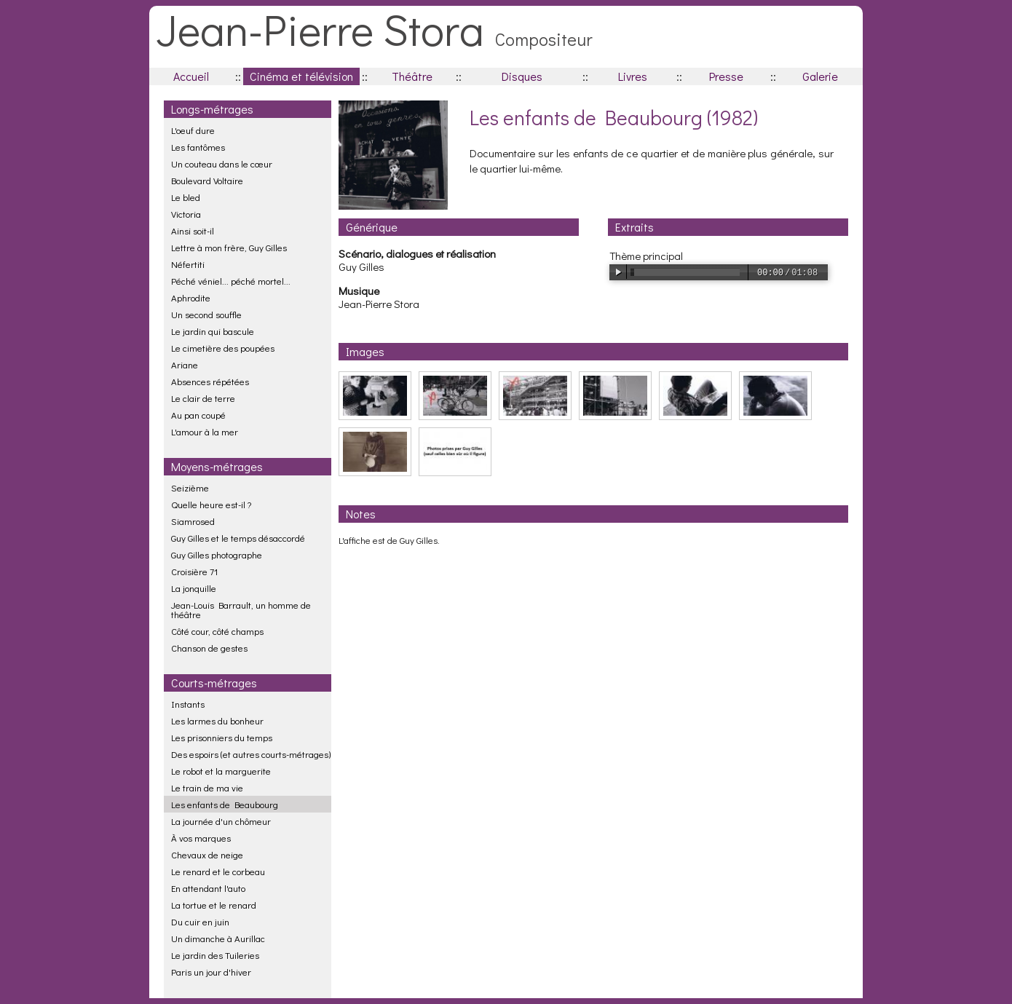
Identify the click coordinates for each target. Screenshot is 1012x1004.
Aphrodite (190, 297)
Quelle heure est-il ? (211, 504)
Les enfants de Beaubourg (224, 804)
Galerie (820, 76)
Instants (188, 703)
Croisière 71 (194, 571)
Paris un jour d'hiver (211, 971)
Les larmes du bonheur (217, 720)
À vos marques (201, 837)
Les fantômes (198, 147)
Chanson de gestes (209, 647)
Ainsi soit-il (192, 230)
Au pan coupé (198, 414)
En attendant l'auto (208, 888)
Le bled (185, 197)
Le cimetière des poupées (222, 347)
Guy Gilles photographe (216, 554)
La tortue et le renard (213, 904)
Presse (726, 76)
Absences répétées (210, 381)
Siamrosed (193, 521)
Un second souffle (206, 314)
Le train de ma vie (207, 787)
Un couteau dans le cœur (221, 163)
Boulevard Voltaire (207, 180)
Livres (632, 76)
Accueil (191, 76)
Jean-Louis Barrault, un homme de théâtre (241, 609)
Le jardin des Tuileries (215, 955)
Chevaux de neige (207, 854)
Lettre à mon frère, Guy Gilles (229, 247)
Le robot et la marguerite (221, 770)
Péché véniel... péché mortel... (230, 280)
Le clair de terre (203, 398)
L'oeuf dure (193, 130)
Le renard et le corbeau (218, 871)
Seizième (190, 487)
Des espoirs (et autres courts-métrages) (251, 754)
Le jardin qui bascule (212, 331)
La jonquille (193, 588)
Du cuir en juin (200, 921)
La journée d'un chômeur (221, 821)
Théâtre (412, 76)
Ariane (184, 364)
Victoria (186, 213)
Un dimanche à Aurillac (218, 938)
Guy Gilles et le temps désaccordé (238, 537)
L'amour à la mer (204, 431)
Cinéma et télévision (301, 76)
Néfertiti (188, 264)
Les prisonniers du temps (221, 737)
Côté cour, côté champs (217, 631)
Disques (522, 76)
